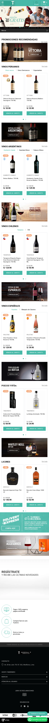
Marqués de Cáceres (28, 310)
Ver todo (44, 42)
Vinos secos (9, 70)
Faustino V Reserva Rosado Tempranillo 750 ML (36, 339)
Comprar (12, 113)
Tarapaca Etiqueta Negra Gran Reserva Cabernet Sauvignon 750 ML (11, 260)
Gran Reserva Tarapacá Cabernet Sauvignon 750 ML (35, 260)
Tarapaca (20, 230)
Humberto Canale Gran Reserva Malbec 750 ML (35, 179)
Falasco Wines (38, 150)
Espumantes (37, 70)
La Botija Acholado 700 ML (36, 414)
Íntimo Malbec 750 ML (10, 178)
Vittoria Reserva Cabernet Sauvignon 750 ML (12, 99)
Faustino (14, 310)
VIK (28, 230)
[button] (20, 27)
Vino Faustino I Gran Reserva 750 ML (10, 339)
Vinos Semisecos (24, 70)
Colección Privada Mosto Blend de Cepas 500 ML (11, 415)
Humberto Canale (9, 150)
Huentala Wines (24, 150)
